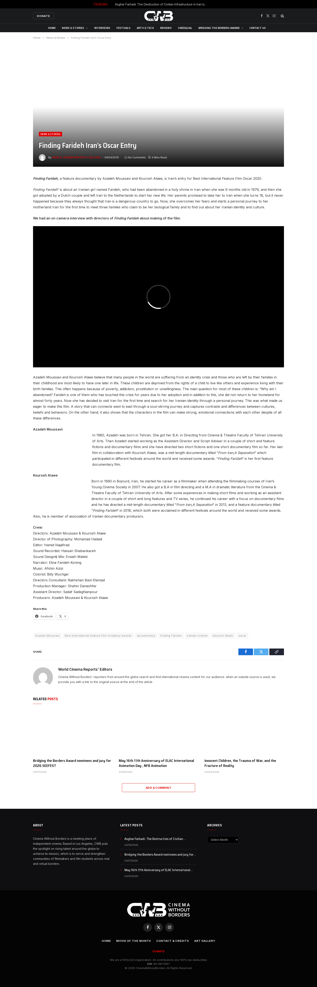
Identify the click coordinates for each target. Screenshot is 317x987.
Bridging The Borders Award (219, 28)
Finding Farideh (171, 635)
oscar (242, 635)
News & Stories (73, 28)
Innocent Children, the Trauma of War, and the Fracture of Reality (240, 763)
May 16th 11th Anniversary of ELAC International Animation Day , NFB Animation (156, 763)
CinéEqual (185, 28)
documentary (146, 635)
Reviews (166, 28)
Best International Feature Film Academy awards (98, 635)
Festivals (123, 28)
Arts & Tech (145, 28)
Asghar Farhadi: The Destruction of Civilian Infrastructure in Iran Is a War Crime (162, 4)
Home (52, 28)
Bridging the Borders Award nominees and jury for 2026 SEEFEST (72, 763)
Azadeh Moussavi (47, 635)
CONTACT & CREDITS (172, 940)
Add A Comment (158, 787)
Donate (43, 16)
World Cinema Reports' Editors (76, 157)
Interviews (102, 28)
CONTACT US (257, 28)
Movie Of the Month (133, 940)
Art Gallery (204, 940)
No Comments (135, 157)
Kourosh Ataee (223, 635)
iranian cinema (197, 635)
